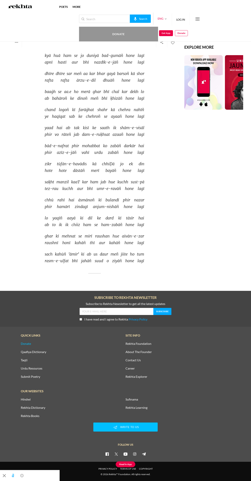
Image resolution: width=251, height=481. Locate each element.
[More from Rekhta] (184, 18)
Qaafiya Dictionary (33, 351)
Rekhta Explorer (136, 376)
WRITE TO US (125, 427)
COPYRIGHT (146, 468)
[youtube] (125, 454)
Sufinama (132, 399)
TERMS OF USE (128, 468)
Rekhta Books (30, 415)
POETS (63, 6)
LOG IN (167, 18)
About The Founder (139, 351)
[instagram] (135, 454)
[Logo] (20, 7)
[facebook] (107, 454)
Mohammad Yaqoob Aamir (31, 27)
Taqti (24, 360)
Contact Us (133, 360)
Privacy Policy (138, 319)
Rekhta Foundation (138, 343)
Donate (205, 18)
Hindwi (26, 399)
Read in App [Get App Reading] (125, 464)
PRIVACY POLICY (107, 468)
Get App (225, 18)
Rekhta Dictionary (33, 407)
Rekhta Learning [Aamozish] (136, 407)
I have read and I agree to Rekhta (113, 319)
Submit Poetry (30, 376)
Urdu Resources (31, 368)
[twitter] (116, 454)
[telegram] (144, 454)
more (77, 6)
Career (130, 368)
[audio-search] (127, 19)
